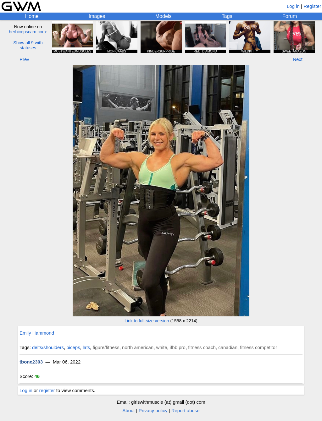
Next (298, 59)
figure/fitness (106, 347)
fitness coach (202, 347)
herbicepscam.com (27, 31)
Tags (227, 16)
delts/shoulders (48, 347)
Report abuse (185, 410)
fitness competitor (258, 347)
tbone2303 (31, 361)
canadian (227, 347)
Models (163, 16)
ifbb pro (178, 347)
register (47, 390)
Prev (24, 59)
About (128, 410)
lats (86, 347)
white (161, 347)
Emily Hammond (36, 333)
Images (97, 16)
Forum (289, 16)
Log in (293, 6)
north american (137, 347)
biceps (73, 347)
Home (32, 16)
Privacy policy (153, 410)
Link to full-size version (147, 320)
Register (312, 6)
